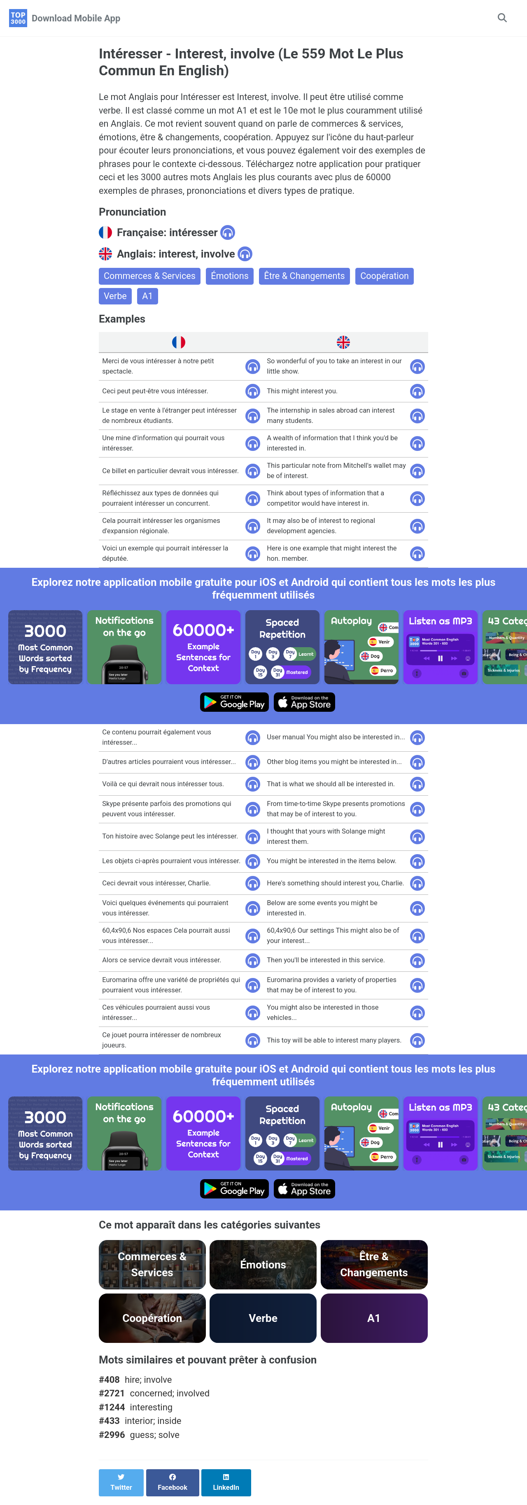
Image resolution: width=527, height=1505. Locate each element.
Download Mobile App (76, 18)
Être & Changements (307, 279)
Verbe (115, 299)
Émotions (231, 279)
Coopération (388, 279)
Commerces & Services (150, 279)
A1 (148, 299)
